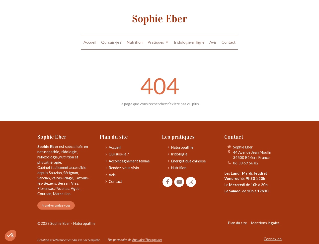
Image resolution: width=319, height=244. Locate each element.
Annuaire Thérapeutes (147, 240)
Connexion (273, 239)
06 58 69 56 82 (245, 163)
